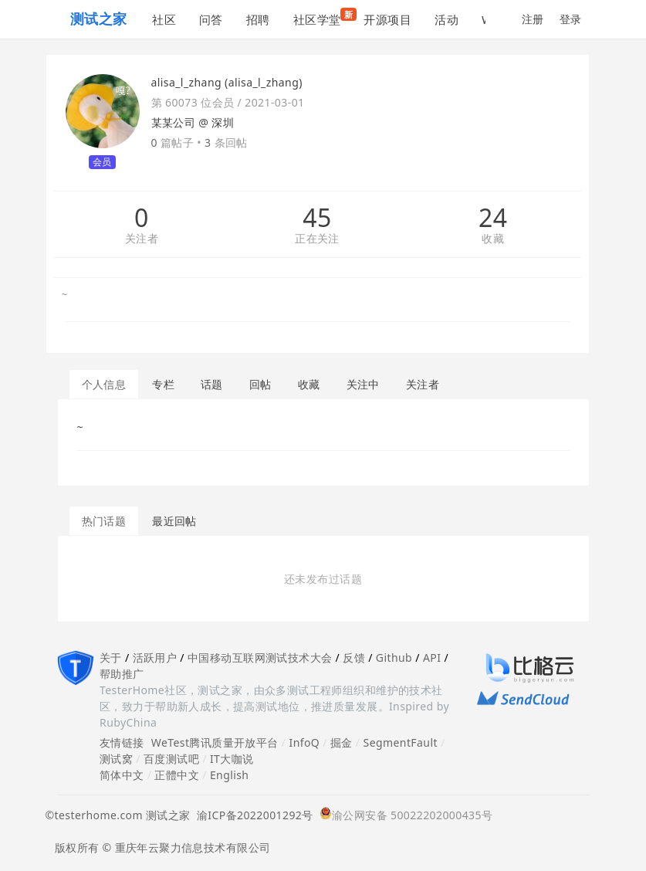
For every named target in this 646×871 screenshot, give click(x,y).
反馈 (354, 657)
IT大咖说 (232, 758)
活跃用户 (155, 657)
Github (394, 657)
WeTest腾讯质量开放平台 (215, 742)
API (432, 657)
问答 (211, 19)
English (229, 775)
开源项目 (387, 19)
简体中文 (122, 775)
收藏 (493, 239)
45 (317, 217)
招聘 (258, 19)
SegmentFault (401, 742)
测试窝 (116, 758)
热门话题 (104, 520)
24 (493, 217)
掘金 (341, 742)
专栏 (163, 384)
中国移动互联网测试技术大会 (260, 657)
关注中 (363, 384)
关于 (111, 657)
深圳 (222, 122)
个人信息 (104, 384)
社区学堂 (323, 17)
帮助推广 (122, 673)
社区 (164, 19)
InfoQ (304, 742)
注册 (533, 19)
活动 (446, 19)
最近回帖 (174, 520)
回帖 (260, 384)
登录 (571, 19)
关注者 (141, 239)
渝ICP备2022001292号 (252, 815)
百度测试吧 (171, 758)
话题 (212, 384)
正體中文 (176, 775)
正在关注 (317, 239)
